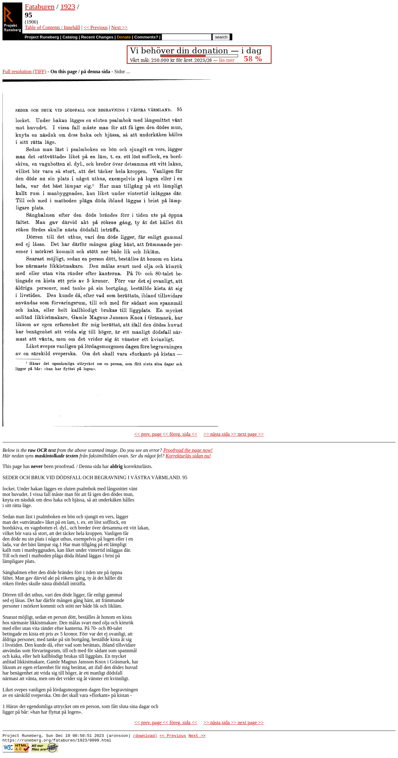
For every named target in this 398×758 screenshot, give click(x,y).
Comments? (146, 37)
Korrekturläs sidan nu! (188, 455)
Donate (124, 37)
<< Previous (96, 27)
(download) (145, 736)
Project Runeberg (41, 37)
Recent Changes (97, 37)
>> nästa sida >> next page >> (233, 434)
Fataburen (40, 6)
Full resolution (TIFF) (24, 71)
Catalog (70, 37)
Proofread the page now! (187, 450)
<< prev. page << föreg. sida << (165, 434)
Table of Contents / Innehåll (52, 27)
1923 (67, 6)
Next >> (119, 27)
